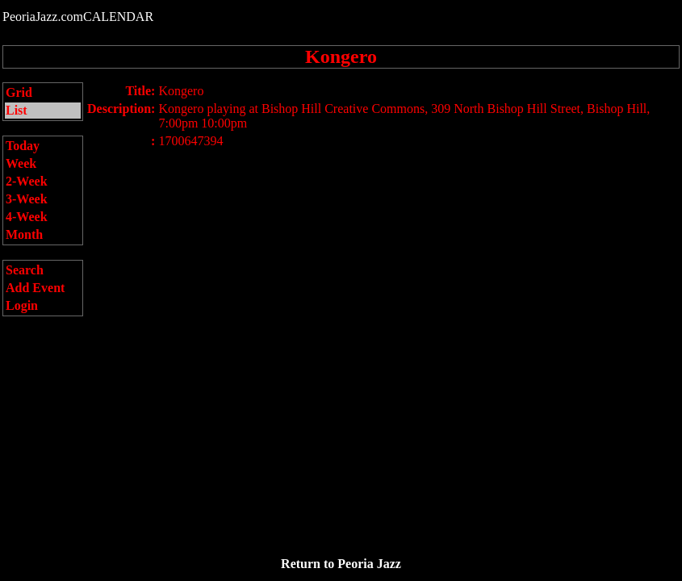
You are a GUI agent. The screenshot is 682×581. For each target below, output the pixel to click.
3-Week (27, 199)
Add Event (35, 288)
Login (22, 305)
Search (25, 270)
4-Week (27, 217)
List (16, 110)
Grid (19, 92)
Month (24, 234)
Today (23, 146)
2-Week (27, 181)
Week (21, 163)
